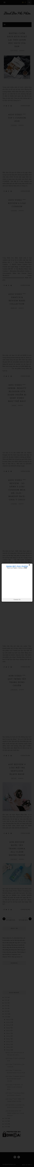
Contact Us (17, 600)
